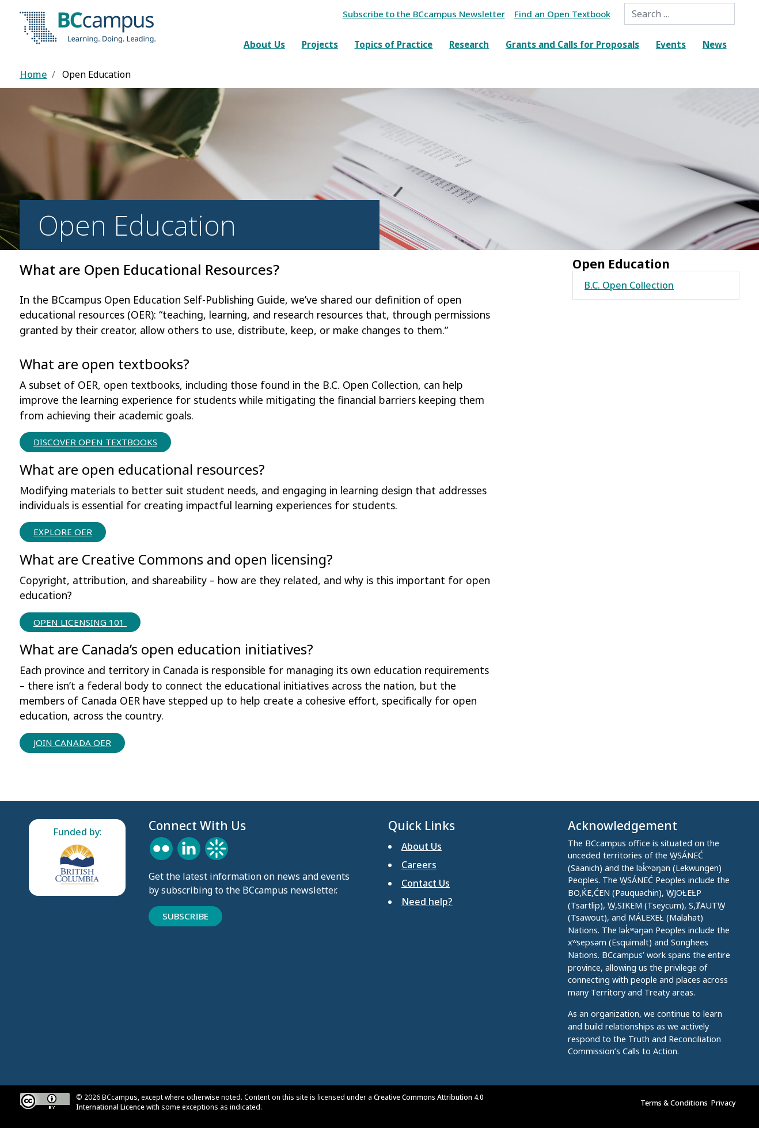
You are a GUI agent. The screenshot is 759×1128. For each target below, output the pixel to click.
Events (671, 44)
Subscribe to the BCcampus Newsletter (424, 14)
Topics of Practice (393, 44)
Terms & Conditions (675, 1102)
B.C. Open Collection (629, 285)
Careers (419, 864)
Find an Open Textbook (562, 14)
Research (469, 44)
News (715, 44)
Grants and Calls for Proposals (572, 44)
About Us (264, 44)
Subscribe (185, 916)
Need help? (427, 901)
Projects (320, 44)
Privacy (725, 1102)
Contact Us (425, 883)
